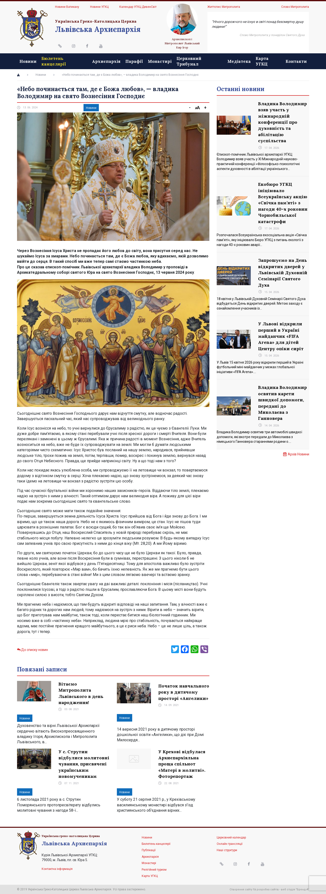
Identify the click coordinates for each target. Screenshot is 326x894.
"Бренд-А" (302, 889)
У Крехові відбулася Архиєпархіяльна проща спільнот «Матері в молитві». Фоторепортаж (181, 764)
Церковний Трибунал (189, 61)
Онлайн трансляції (229, 844)
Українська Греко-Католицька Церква (95, 21)
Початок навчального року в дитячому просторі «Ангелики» (183, 692)
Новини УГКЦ (99, 7)
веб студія (288, 889)
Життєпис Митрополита (223, 7)
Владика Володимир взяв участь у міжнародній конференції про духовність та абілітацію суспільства (282, 122)
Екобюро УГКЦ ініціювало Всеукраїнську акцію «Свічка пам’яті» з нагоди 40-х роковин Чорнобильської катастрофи (282, 202)
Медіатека (239, 61)
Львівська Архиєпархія (97, 29)
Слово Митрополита (295, 7)
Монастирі (160, 61)
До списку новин (32, 650)
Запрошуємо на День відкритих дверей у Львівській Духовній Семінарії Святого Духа (282, 272)
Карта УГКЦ (262, 61)
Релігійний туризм (154, 869)
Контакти (296, 61)
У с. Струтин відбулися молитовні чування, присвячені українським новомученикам (83, 764)
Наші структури (227, 850)
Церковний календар (231, 837)
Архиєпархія (106, 61)
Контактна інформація (57, 869)
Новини (28, 61)
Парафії (134, 61)
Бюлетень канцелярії (53, 61)
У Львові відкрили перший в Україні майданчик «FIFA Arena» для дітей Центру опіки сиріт (281, 336)
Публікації (149, 850)
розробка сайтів (268, 889)
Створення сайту (241, 889)
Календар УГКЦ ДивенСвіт (138, 7)
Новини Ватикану (67, 7)
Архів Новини (298, 454)
